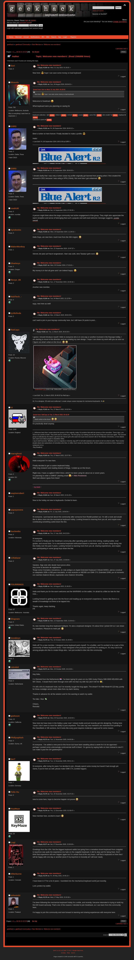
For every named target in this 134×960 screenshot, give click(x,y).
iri (12, 407)
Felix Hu (15, 792)
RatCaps (15, 329)
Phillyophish (17, 737)
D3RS (13, 126)
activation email (25, 22)
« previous (119, 48)
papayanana (17, 510)
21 (21, 52)
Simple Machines (77, 950)
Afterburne (16, 874)
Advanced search (98, 10)
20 (19, 52)
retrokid (15, 667)
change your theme (120, 21)
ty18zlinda (16, 313)
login (26, 20)
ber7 (13, 759)
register (33, 20)
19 (17, 52)
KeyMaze (15, 808)
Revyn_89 (16, 280)
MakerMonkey (18, 246)
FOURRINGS (17, 584)
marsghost (16, 453)
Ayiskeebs (16, 230)
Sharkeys (15, 263)
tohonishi (15, 895)
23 (26, 52)
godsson (15, 716)
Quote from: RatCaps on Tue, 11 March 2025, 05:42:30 (51, 414)
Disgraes (15, 619)
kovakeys (15, 638)
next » (125, 48)
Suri (13, 65)
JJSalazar (16, 558)
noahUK (15, 208)
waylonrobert (17, 493)
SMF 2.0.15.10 (58, 950)
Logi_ (13, 842)
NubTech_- (16, 296)
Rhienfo (15, 82)
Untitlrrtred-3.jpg (39, 389)
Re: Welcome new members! (49, 65)
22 (24, 52)
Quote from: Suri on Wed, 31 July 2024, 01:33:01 (49, 89)
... (15, 52)
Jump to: (105, 935)
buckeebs (16, 531)
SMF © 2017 (67, 950)
